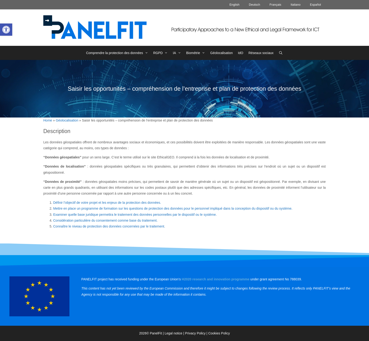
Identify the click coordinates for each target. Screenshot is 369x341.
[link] (6, 30)
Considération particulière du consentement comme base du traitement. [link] (105, 220)
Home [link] (47, 120)
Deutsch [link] (254, 4)
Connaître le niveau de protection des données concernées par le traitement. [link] (109, 226)
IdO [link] (240, 53)
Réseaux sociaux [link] (261, 53)
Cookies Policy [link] (219, 333)
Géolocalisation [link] (221, 53)
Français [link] (275, 4)
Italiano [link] (296, 4)
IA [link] (178, 53)
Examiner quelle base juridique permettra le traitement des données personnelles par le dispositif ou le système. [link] (135, 214)
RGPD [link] (161, 53)
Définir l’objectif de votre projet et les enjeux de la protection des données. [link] (107, 202)
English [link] (234, 4)
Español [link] (315, 4)
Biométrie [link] (197, 53)
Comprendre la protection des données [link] (118, 53)
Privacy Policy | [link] (196, 333)
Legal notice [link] (173, 333)
